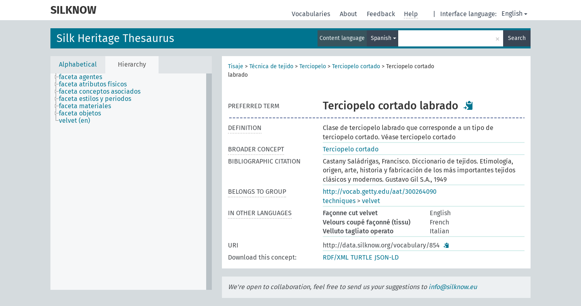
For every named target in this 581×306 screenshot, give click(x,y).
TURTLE (361, 257)
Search (517, 38)
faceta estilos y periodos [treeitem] (95, 99)
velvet (371, 201)
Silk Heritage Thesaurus (115, 38)
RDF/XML (336, 257)
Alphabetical (78, 64)
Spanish (383, 38)
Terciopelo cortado (356, 66)
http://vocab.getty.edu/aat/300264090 (380, 191)
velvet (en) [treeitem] (74, 120)
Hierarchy (132, 64)
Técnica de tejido (271, 66)
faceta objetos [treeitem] (80, 113)
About (349, 14)
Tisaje (235, 66)
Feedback (382, 14)
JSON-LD (386, 257)
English (514, 13)
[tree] (131, 181)
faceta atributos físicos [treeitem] (93, 84)
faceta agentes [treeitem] (80, 77)
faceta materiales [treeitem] (85, 106)
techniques (339, 201)
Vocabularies (312, 14)
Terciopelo (312, 66)
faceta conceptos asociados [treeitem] (99, 91)
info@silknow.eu (452, 287)
